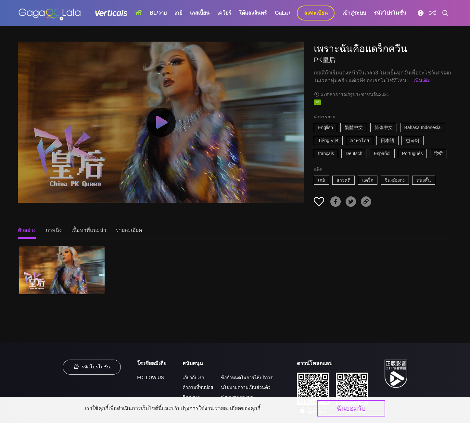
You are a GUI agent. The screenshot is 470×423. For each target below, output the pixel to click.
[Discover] (432, 13)
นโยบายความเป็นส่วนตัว (246, 387)
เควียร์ (224, 13)
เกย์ (178, 13)
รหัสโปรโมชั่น (390, 13)
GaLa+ (283, 13)
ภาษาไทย (359, 140)
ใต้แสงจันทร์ (253, 13)
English (325, 127)
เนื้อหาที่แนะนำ (88, 230)
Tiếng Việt (328, 140)
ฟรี (138, 13)
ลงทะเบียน (316, 13)
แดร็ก (367, 180)
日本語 (387, 140)
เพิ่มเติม (422, 80)
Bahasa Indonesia (422, 127)
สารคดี (343, 180)
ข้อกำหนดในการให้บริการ (247, 377)
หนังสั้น (423, 180)
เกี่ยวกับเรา (193, 377)
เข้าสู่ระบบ (354, 13)
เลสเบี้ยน (200, 13)
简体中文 (384, 127)
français (326, 153)
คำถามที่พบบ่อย (198, 387)
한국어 (412, 140)
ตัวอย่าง (27, 230)
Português (412, 153)
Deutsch (354, 153)
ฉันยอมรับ (351, 408)
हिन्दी (438, 153)
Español (382, 153)
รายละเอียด (129, 230)
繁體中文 (354, 127)
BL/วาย (158, 13)
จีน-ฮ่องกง (395, 180)
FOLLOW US (150, 377)
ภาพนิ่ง (53, 230)
